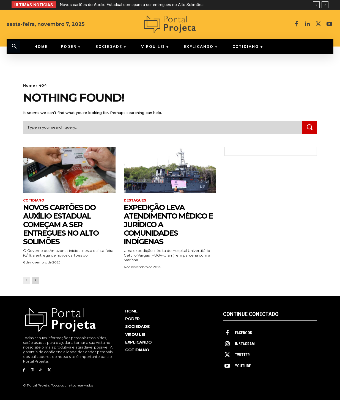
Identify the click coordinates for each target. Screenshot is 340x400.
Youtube (243, 366)
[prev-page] (26, 280)
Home (29, 85)
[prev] (316, 4)
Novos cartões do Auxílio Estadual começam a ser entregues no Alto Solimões (132, 4)
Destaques (135, 200)
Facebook (243, 333)
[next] (325, 4)
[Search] (309, 127)
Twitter (242, 355)
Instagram (245, 344)
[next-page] (35, 280)
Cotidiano (33, 200)
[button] (14, 46)
